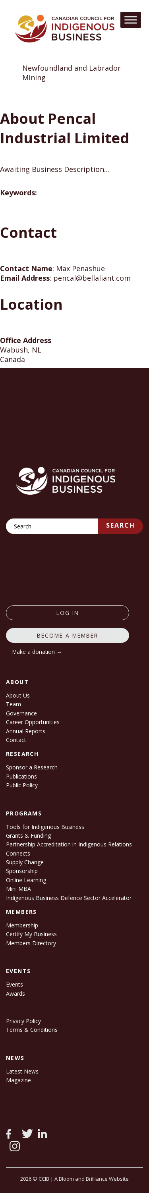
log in (67, 613)
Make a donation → (37, 651)
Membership (22, 925)
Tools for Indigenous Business (45, 827)
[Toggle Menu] (130, 19)
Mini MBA (18, 888)
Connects (18, 853)
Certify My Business (31, 934)
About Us (18, 695)
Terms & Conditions (32, 1029)
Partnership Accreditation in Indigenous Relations (69, 844)
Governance (21, 713)
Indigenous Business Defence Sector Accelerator (69, 898)
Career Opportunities (33, 722)
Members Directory (31, 943)
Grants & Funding (28, 835)
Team (13, 704)
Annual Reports (25, 731)
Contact (16, 740)
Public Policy (22, 785)
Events (14, 984)
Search (120, 525)
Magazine (18, 1080)
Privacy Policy (23, 1021)
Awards (15, 993)
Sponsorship (22, 871)
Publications (21, 776)
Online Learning (26, 880)
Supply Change (25, 862)
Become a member (67, 635)
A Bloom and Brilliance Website (91, 1178)
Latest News (22, 1071)
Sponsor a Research (32, 767)
